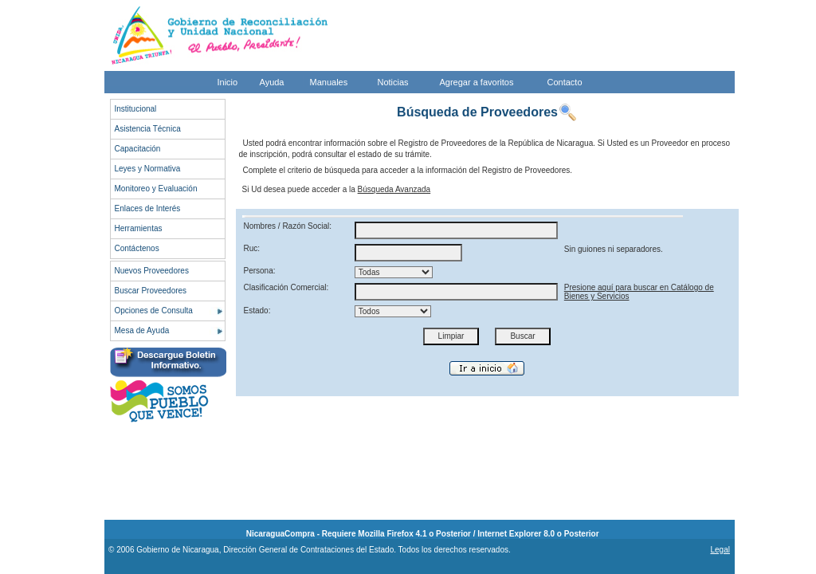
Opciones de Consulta (154, 310)
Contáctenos (137, 248)
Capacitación (138, 148)
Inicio (228, 82)
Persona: (260, 270)
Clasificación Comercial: (286, 287)
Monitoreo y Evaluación (156, 188)
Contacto (565, 82)
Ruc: (252, 248)
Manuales (329, 82)
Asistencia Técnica (148, 128)
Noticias (393, 82)
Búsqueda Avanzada (394, 189)
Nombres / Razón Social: (288, 226)
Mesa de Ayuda (142, 330)
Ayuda (272, 82)
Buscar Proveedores (151, 290)
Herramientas (139, 228)
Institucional (136, 108)
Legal (719, 549)
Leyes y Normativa (148, 168)
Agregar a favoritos (477, 82)
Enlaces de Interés (148, 208)
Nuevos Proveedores (152, 270)
